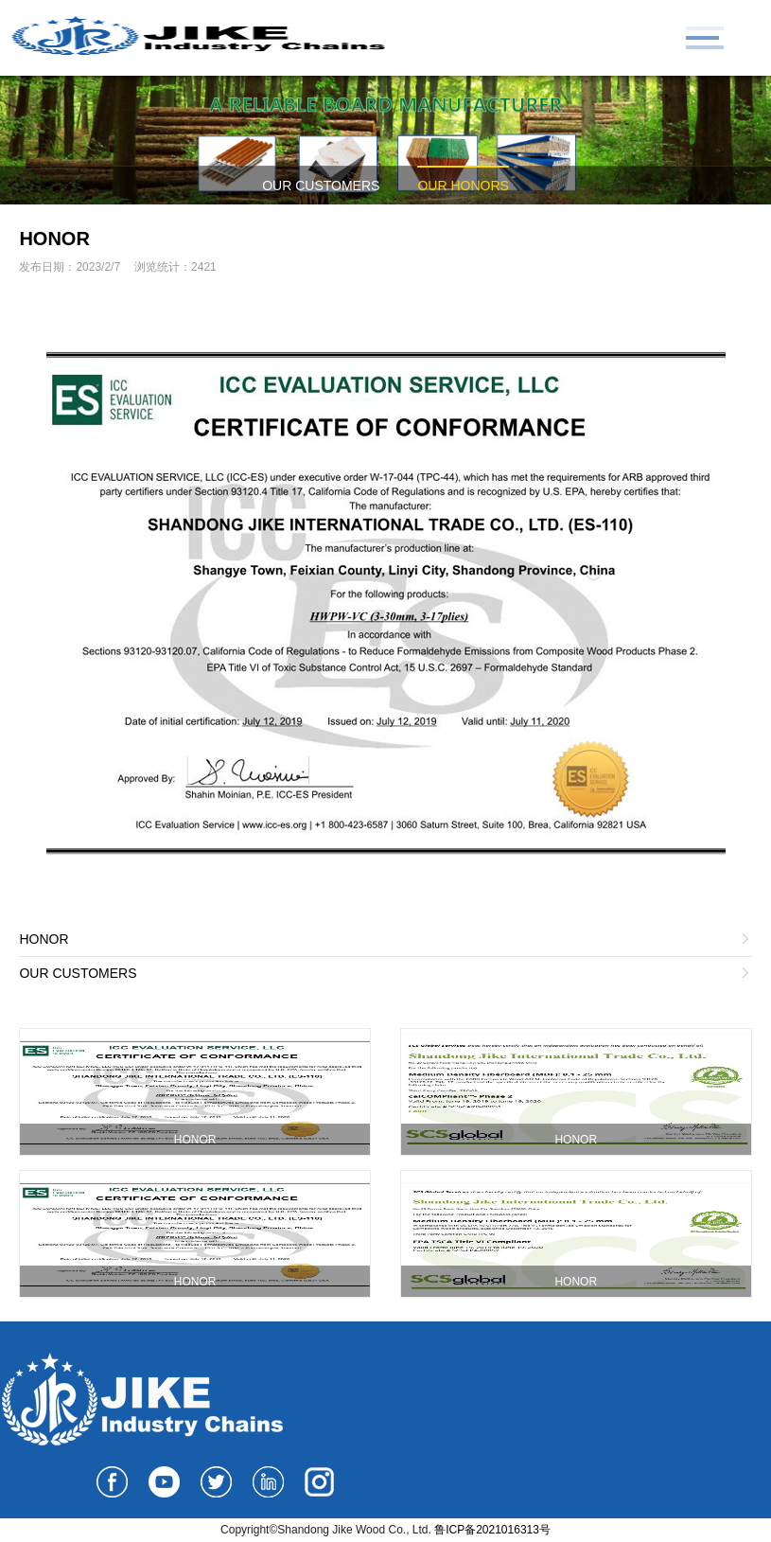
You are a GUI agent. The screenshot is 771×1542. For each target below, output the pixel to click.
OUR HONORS (462, 185)
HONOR (54, 238)
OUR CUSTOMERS (320, 185)
